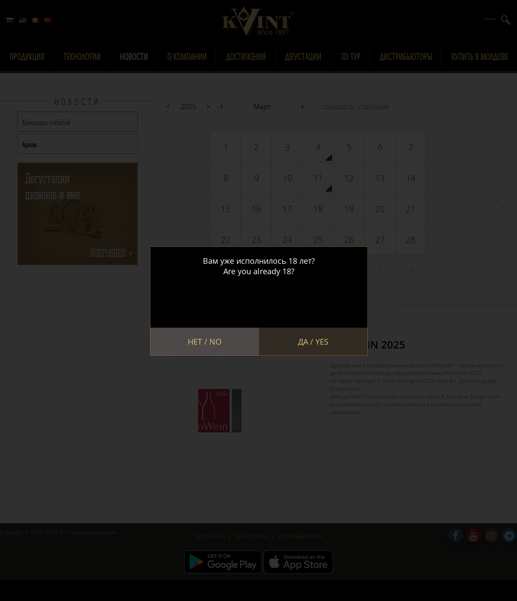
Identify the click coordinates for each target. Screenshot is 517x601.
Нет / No (205, 341)
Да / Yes (313, 341)
